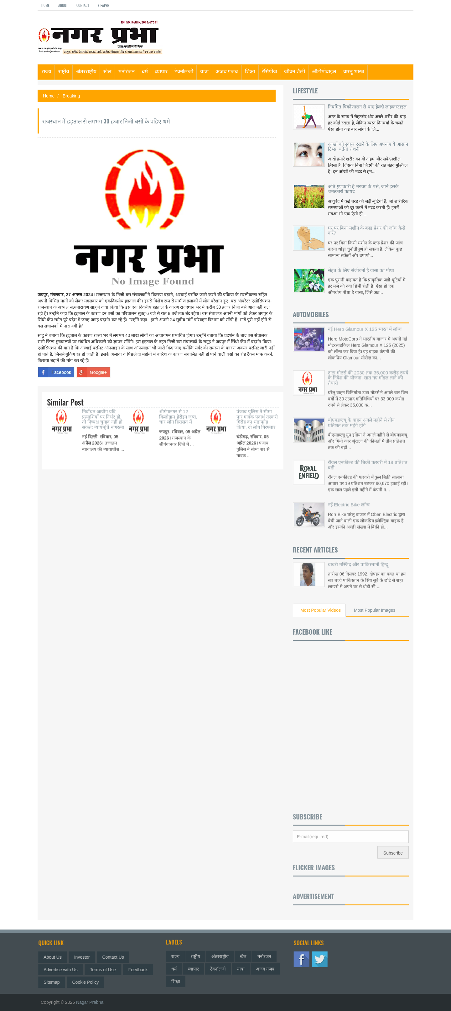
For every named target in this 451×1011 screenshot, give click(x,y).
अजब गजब (226, 71)
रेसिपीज (269, 71)
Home (45, 5)
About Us (57, 957)
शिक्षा (250, 71)
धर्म (145, 71)
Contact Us (117, 957)
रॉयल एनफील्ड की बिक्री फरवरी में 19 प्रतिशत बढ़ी (367, 456)
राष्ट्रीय (63, 71)
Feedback (142, 969)
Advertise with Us (65, 969)
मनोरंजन (126, 71)
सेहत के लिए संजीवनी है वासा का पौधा (361, 265)
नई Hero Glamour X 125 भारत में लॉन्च (365, 320)
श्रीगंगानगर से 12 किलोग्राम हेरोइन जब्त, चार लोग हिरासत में (178, 408)
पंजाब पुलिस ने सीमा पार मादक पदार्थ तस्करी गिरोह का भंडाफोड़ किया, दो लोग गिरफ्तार (257, 410)
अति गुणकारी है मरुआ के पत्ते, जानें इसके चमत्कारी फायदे (363, 189)
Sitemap (56, 982)
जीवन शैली (294, 71)
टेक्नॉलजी (183, 71)
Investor (86, 957)
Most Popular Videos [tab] (320, 610)
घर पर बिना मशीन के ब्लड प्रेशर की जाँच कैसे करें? (366, 226)
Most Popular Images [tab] (374, 610)
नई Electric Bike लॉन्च (349, 496)
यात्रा (204, 71)
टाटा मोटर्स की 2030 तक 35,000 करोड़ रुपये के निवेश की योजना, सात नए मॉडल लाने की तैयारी (368, 369)
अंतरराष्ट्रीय (86, 71)
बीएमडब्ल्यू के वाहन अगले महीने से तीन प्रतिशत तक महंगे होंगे (361, 414)
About (63, 5)
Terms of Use (107, 969)
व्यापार (161, 71)
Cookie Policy (90, 982)
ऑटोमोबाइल (324, 71)
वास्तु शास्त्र (353, 71)
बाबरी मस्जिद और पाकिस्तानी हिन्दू (358, 555)
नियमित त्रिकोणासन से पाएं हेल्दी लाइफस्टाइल (367, 106)
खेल (107, 71)
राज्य (46, 71)
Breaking (71, 95)
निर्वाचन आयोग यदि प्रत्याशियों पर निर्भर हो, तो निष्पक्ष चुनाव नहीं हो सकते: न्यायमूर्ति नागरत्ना (103, 410)
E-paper (103, 5)
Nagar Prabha (89, 1002)
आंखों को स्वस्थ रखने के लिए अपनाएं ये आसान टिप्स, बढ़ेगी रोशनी (368, 146)
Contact (82, 5)
